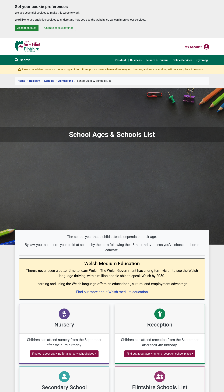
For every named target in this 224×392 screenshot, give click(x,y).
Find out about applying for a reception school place (160, 353)
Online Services (182, 60)
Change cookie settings (58, 28)
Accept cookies (26, 28)
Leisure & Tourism (157, 60)
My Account (193, 47)
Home (21, 80)
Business (136, 60)
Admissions (65, 80)
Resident (120, 60)
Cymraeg (202, 60)
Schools (49, 80)
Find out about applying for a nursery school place (64, 353)
